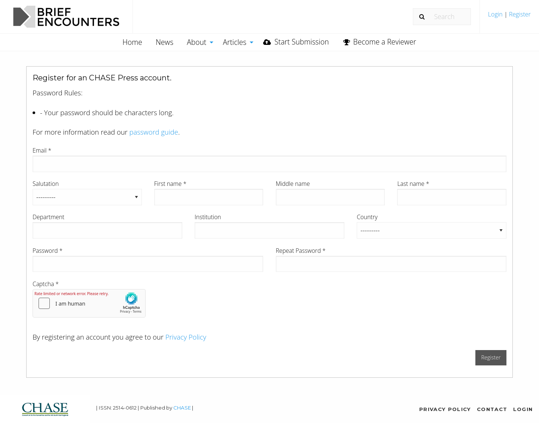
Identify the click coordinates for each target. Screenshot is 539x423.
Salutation (46, 184)
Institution (208, 217)
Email (42, 150)
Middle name (293, 184)
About (196, 42)
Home (132, 42)
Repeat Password (301, 250)
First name (170, 184)
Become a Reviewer (379, 42)
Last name (413, 184)
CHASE (182, 408)
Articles (234, 42)
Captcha (46, 284)
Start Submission (296, 42)
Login (496, 14)
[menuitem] (509, 17)
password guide (154, 132)
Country (367, 217)
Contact (492, 409)
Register (519, 14)
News (164, 42)
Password (48, 250)
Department (48, 217)
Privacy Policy (185, 336)
